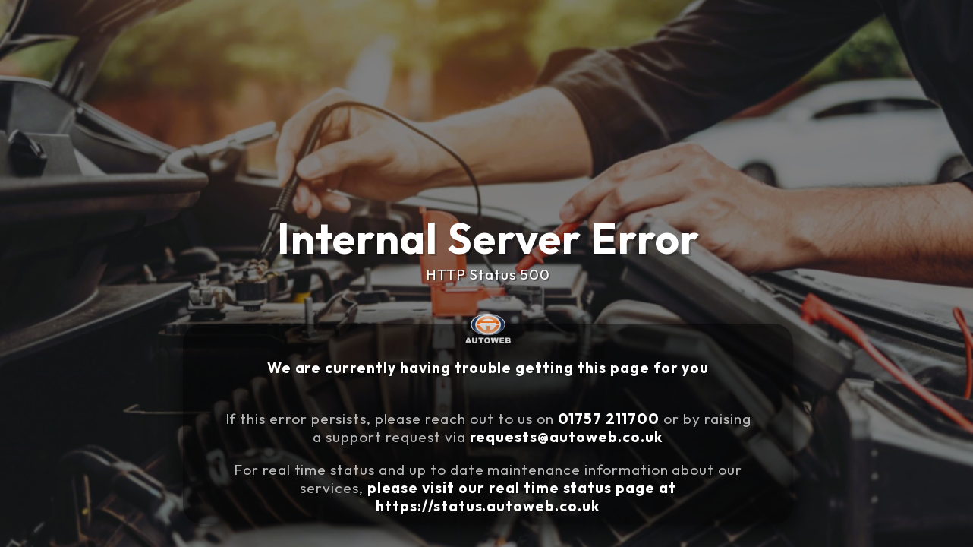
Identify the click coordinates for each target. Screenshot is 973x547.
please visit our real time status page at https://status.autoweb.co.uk (534, 481)
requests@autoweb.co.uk (580, 430)
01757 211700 (614, 415)
